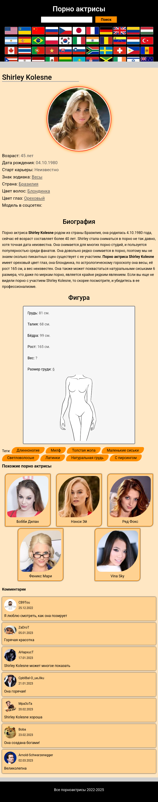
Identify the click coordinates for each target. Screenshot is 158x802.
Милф (56, 450)
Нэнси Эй (79, 522)
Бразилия (28, 183)
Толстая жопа (83, 450)
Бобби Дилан (28, 522)
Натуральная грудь (87, 458)
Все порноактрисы (70, 790)
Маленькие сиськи (123, 450)
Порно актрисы (79, 9)
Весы (37, 176)
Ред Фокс (130, 522)
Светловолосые (20, 458)
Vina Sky (117, 576)
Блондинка (38, 190)
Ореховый (34, 198)
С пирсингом (126, 458)
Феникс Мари (40, 576)
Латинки (52, 458)
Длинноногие (28, 450)
